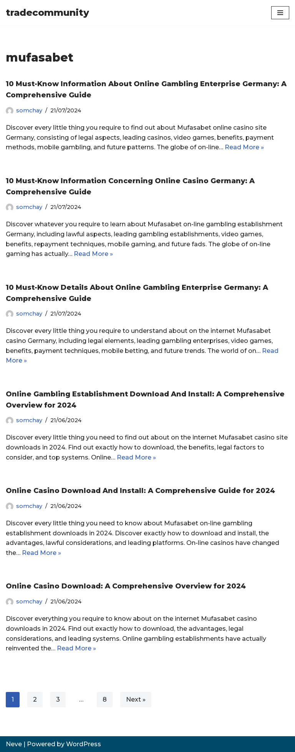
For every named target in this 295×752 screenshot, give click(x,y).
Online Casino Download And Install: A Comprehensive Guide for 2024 (140, 490)
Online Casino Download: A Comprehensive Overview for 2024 (126, 586)
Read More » (244, 147)
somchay (29, 110)
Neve (14, 744)
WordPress (83, 744)
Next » (136, 699)
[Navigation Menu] (280, 12)
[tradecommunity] (47, 12)
